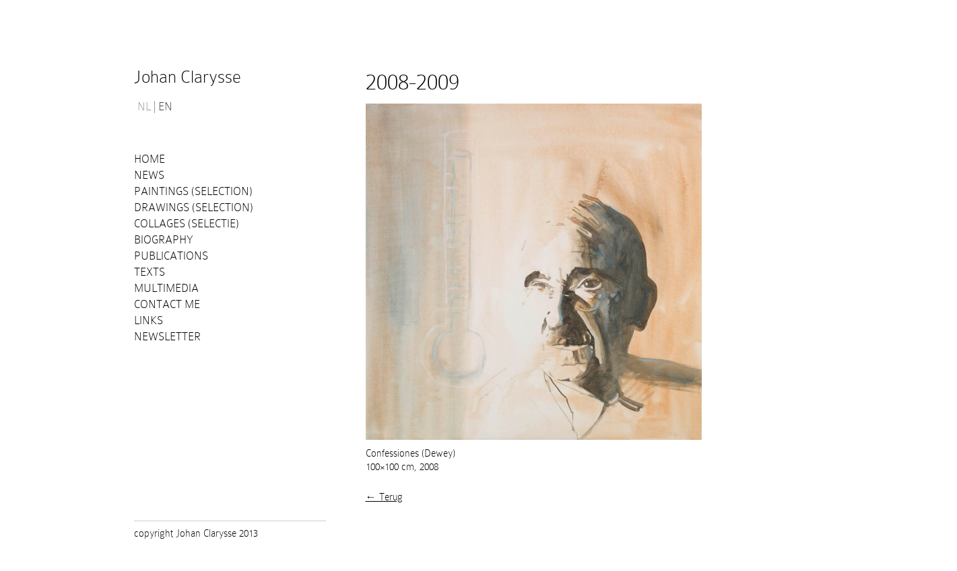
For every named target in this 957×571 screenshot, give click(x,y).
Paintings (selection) (193, 191)
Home (149, 159)
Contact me (167, 304)
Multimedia (166, 288)
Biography (163, 239)
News (149, 175)
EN (165, 107)
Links (148, 320)
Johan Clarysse (187, 77)
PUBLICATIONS (171, 256)
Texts (149, 272)
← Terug (384, 497)
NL (144, 107)
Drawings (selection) (193, 207)
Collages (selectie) (186, 223)
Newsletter (167, 336)
